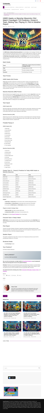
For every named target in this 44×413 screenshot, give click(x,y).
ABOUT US (22, 9)
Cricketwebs (6, 3)
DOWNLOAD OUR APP (15, 9)
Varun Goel (5, 26)
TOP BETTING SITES (6, 9)
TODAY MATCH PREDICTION (9, 7)
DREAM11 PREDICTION (19, 7)
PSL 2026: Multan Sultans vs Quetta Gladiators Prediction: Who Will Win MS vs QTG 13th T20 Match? (11, 334)
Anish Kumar (6, 336)
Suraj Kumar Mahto (27, 336)
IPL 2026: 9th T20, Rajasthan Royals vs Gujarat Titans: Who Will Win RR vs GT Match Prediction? (32, 334)
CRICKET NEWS (27, 7)
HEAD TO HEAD (33, 7)
